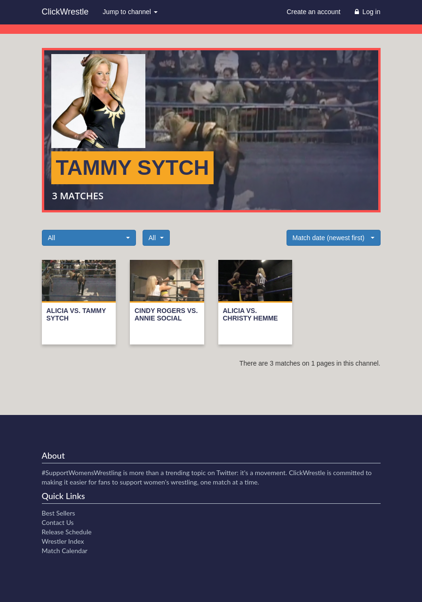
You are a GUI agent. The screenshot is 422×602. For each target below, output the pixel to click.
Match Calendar (65, 551)
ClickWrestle (65, 11)
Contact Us (58, 522)
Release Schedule (67, 532)
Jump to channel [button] (130, 12)
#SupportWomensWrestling (82, 473)
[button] (89, 238)
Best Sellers (58, 513)
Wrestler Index (63, 541)
